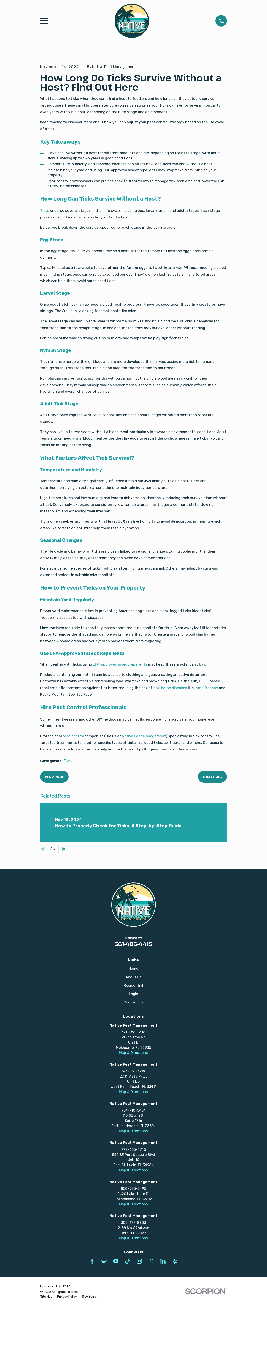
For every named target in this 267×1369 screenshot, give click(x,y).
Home (133, 1041)
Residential (133, 1059)
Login (133, 1067)
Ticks (44, 284)
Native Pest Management (144, 809)
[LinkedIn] (163, 1334)
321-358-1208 (133, 1105)
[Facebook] (92, 1334)
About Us (133, 1050)
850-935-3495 (133, 1262)
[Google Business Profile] (104, 1334)
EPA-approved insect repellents (120, 737)
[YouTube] (115, 1334)
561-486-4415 (133, 1017)
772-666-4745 (133, 1223)
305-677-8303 (133, 1296)
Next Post (212, 849)
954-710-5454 (133, 1183)
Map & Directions (133, 1126)
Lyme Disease (206, 761)
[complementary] (235, 1345)
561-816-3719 (133, 1144)
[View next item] (64, 922)
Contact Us (133, 1075)
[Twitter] (151, 1334)
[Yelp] (174, 1334)
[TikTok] (127, 1334)
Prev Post (54, 849)
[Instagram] (139, 1334)
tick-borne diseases (170, 761)
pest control (73, 809)
